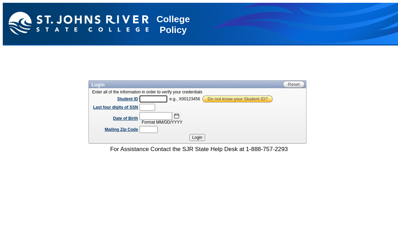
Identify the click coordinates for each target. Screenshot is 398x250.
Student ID (127, 99)
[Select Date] (176, 116)
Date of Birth (125, 118)
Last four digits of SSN (115, 107)
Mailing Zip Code (121, 129)
